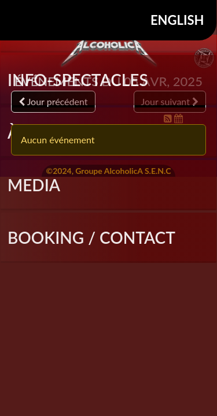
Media (34, 185)
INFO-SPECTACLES (78, 80)
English (177, 20)
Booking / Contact (91, 237)
